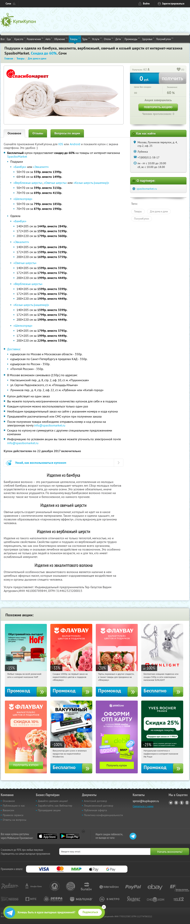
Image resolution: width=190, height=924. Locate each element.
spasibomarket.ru (147, 188)
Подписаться (90, 912)
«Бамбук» (19, 167)
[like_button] (179, 70)
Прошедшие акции (49, 810)
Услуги (97, 39)
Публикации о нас (14, 805)
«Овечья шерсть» (55, 183)
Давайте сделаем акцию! (53, 801)
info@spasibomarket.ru (49, 425)
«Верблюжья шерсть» (28, 183)
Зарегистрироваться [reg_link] (173, 3)
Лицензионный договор (98, 805)
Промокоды (132, 39)
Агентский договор (95, 801)
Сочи (8, 3)
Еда (9, 39)
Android (75, 144)
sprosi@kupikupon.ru (146, 801)
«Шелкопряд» (22, 199)
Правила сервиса (13, 815)
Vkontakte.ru (176, 803)
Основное (14, 133)
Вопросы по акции (67, 133)
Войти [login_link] (146, 3)
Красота (19, 39)
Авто (48, 39)
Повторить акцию (158, 107)
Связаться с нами (143, 806)
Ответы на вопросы (14, 820)
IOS (61, 144)
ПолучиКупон (164, 39)
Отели (108, 39)
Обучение (61, 39)
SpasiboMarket (17, 156)
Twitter (182, 803)
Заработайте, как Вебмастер (55, 805)
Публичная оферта (95, 810)
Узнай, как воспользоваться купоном (40, 463)
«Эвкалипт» (41, 167)
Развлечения (35, 39)
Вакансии (8, 810)
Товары (75, 39)
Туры (86, 39)
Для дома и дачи (159, 211)
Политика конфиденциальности (103, 815)
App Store (47, 836)
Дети (118, 39)
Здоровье (148, 39)
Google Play (69, 836)
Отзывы (37, 133)
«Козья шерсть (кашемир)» (91, 183)
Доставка (13, 349)
